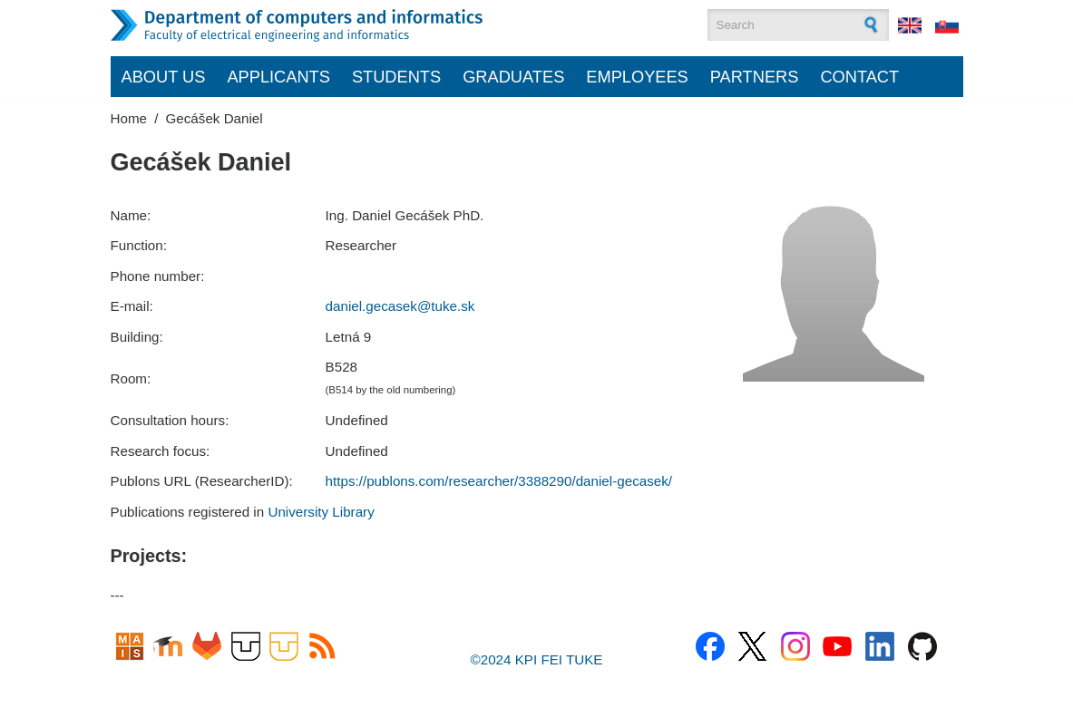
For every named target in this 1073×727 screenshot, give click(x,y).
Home (129, 118)
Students (396, 76)
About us (164, 76)
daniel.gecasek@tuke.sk (400, 306)
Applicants (278, 76)
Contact (859, 76)
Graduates (513, 76)
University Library (321, 511)
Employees (637, 76)
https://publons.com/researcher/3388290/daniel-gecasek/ (499, 481)
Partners (754, 76)
